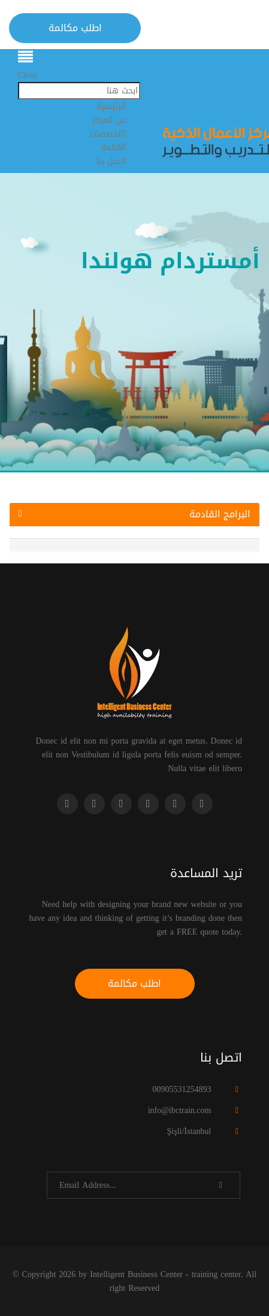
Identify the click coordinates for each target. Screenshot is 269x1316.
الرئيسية (111, 106)
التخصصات (108, 134)
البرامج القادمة (134, 514)
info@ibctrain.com (179, 1110)
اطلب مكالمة (75, 28)
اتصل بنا (111, 161)
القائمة (113, 148)
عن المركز (109, 120)
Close (27, 75)
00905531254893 (181, 1089)
